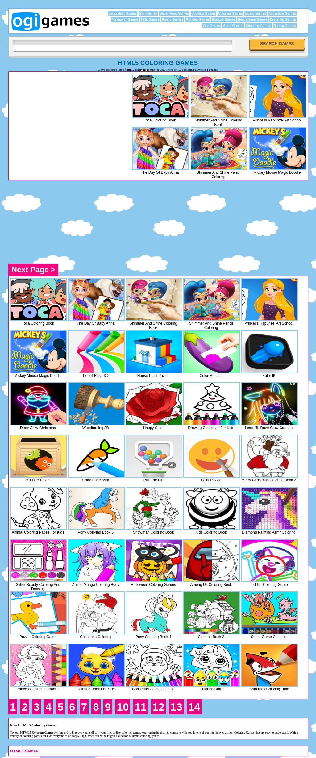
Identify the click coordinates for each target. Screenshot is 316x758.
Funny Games (172, 19)
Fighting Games (198, 19)
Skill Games (148, 13)
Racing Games (284, 26)
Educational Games (253, 19)
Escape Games (223, 19)
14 (194, 707)
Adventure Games (282, 13)
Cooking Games (203, 13)
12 (158, 707)
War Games (212, 26)
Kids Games (150, 19)
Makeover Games (125, 19)
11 (141, 707)
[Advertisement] (62, 116)
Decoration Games (122, 13)
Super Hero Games (174, 13)
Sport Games (233, 26)
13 (176, 707)
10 (123, 707)
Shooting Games (258, 26)
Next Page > (33, 269)
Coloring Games (230, 13)
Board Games (255, 13)
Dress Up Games (283, 19)
